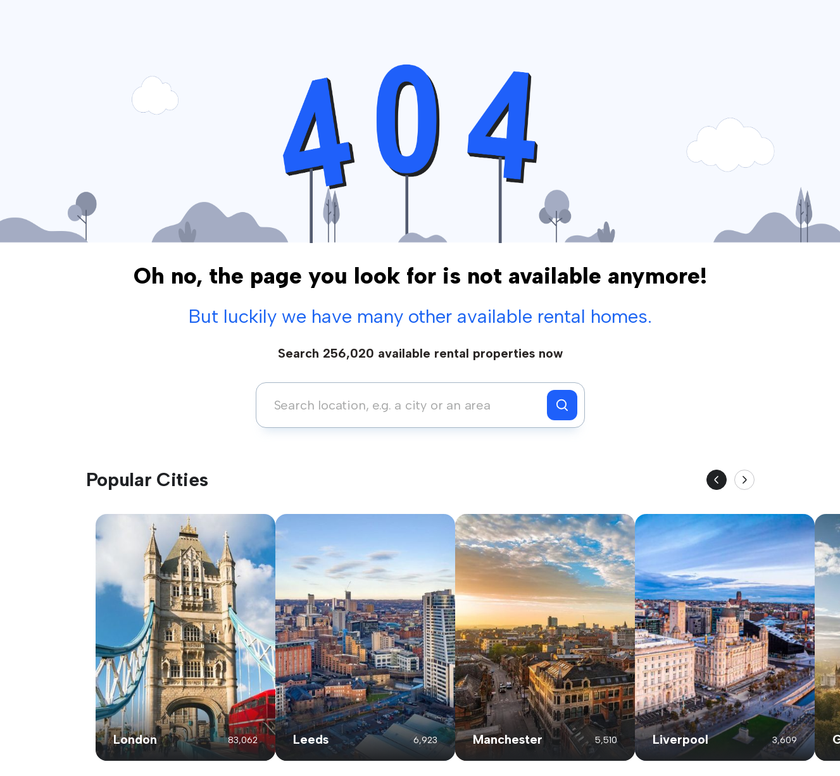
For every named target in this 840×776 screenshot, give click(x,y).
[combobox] (404, 405)
